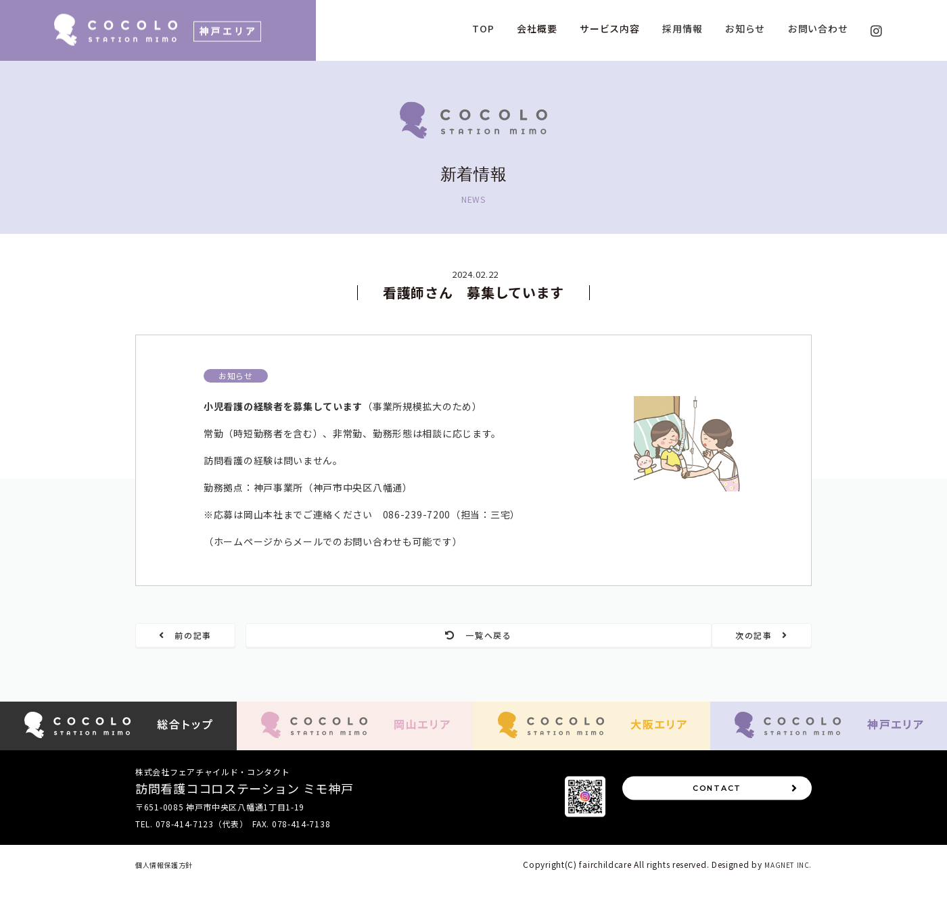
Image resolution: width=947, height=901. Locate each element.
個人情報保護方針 (169, 881)
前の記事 (208, 636)
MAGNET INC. (785, 881)
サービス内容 (609, 28)
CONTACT (743, 814)
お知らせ (745, 28)
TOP (483, 28)
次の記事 (739, 636)
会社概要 (537, 28)
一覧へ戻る (474, 636)
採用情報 (682, 28)
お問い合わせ (818, 28)
